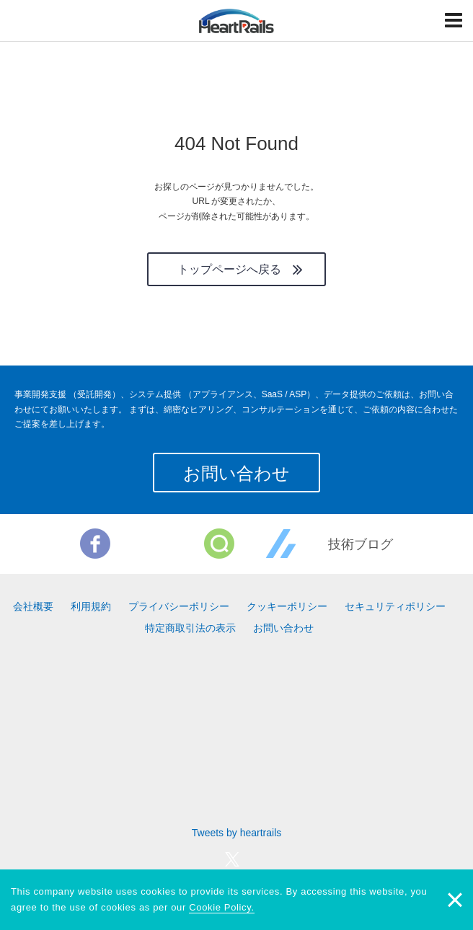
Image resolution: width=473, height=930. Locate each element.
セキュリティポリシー (395, 606)
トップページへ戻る (229, 269)
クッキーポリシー (287, 606)
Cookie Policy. (222, 907)
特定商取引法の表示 (190, 628)
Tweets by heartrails (237, 832)
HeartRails (236, 21)
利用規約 (91, 606)
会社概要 (33, 606)
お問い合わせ (236, 473)
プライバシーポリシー (178, 606)
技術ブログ (360, 544)
